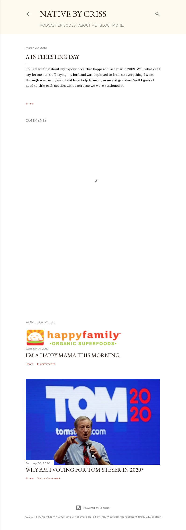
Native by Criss (73, 13)
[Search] (157, 12)
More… (118, 25)
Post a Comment (48, 478)
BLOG (105, 25)
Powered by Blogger (93, 508)
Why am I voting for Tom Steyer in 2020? (84, 469)
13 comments (46, 364)
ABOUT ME (87, 25)
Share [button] (29, 103)
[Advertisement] (93, 275)
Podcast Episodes (58, 25)
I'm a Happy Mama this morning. (73, 355)
